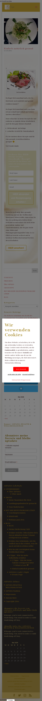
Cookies (10, 700)
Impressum (26, 380)
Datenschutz (16, 380)
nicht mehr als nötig (14, 374)
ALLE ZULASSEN (21, 369)
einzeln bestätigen (28, 374)
